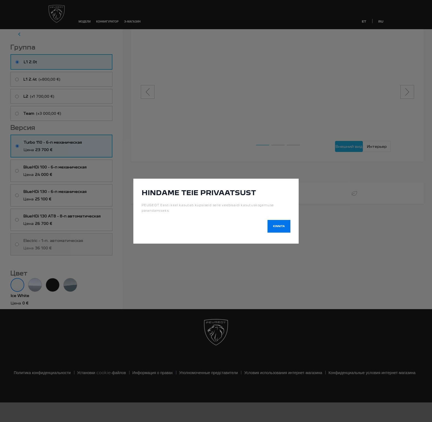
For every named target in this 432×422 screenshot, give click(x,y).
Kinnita (279, 226)
